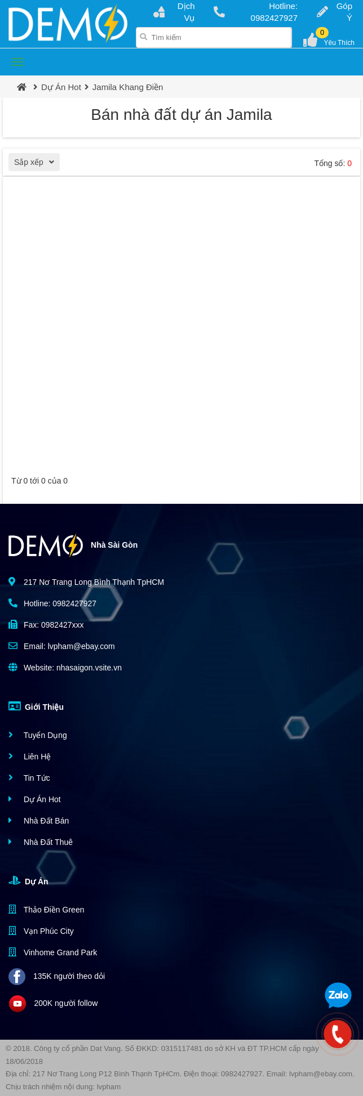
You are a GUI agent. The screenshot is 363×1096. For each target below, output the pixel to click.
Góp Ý (334, 12)
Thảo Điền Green (46, 909)
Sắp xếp (37, 163)
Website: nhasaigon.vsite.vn (65, 667)
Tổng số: (333, 163)
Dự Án (28, 880)
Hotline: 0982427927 (256, 12)
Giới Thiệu (36, 706)
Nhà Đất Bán (38, 820)
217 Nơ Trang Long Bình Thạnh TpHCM (86, 582)
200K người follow (53, 1003)
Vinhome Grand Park (52, 952)
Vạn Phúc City (41, 931)
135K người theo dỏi (56, 976)
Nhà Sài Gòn (73, 545)
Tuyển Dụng (37, 735)
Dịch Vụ (173, 12)
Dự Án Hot (61, 87)
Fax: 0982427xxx (46, 624)
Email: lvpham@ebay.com (61, 646)
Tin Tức (29, 777)
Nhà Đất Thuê (40, 842)
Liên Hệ (29, 756)
